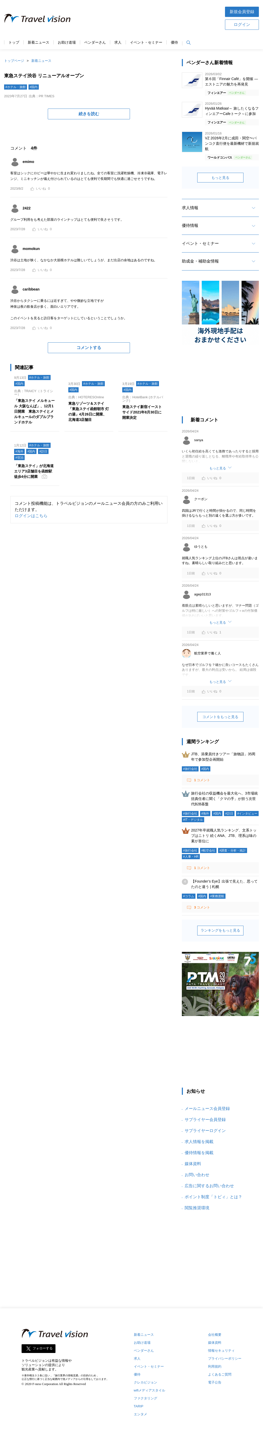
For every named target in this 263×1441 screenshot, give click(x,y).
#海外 (19, 451)
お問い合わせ (197, 1175)
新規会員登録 (242, 11)
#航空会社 (208, 850)
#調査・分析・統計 (232, 850)
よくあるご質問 (219, 1374)
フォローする (43, 1348)
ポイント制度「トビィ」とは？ (213, 1197)
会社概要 (214, 1335)
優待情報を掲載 (199, 1152)
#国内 (34, 87)
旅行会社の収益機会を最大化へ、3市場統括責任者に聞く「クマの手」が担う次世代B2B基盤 (224, 798)
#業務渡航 (217, 896)
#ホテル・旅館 (15, 87)
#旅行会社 (190, 769)
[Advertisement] (147, 17)
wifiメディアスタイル (149, 1390)
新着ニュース (38, 42)
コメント (201, 780)
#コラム (188, 896)
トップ (13, 42)
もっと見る (220, 178)
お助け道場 (67, 42)
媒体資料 (193, 1164)
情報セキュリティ (221, 1350)
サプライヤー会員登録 (205, 1119)
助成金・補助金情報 (200, 261)
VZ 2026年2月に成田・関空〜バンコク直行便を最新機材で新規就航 (232, 143)
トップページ (14, 61)
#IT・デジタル (193, 819)
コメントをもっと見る (220, 717)
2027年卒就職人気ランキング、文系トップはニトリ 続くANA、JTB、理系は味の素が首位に (224, 835)
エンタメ (140, 1414)
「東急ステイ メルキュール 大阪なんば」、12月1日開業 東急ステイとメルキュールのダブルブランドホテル (34, 411)
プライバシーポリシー (224, 1358)
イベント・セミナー (146, 42)
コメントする (89, 347)
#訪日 (43, 451)
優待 (174, 42)
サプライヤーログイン (205, 1130)
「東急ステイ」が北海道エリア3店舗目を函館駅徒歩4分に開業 (34, 471)
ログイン (242, 24)
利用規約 (214, 1366)
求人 (117, 42)
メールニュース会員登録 (207, 1108)
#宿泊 (19, 457)
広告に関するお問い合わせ (209, 1186)
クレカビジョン (145, 1382)
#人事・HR (191, 856)
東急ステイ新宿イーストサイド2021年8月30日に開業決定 (142, 412)
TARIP (138, 1406)
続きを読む (89, 114)
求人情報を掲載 (199, 1141)
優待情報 (190, 225)
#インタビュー (247, 813)
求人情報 (190, 208)
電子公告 (214, 1382)
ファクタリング (145, 1398)
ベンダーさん (95, 42)
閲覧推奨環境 (197, 1208)
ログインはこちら (31, 516)
